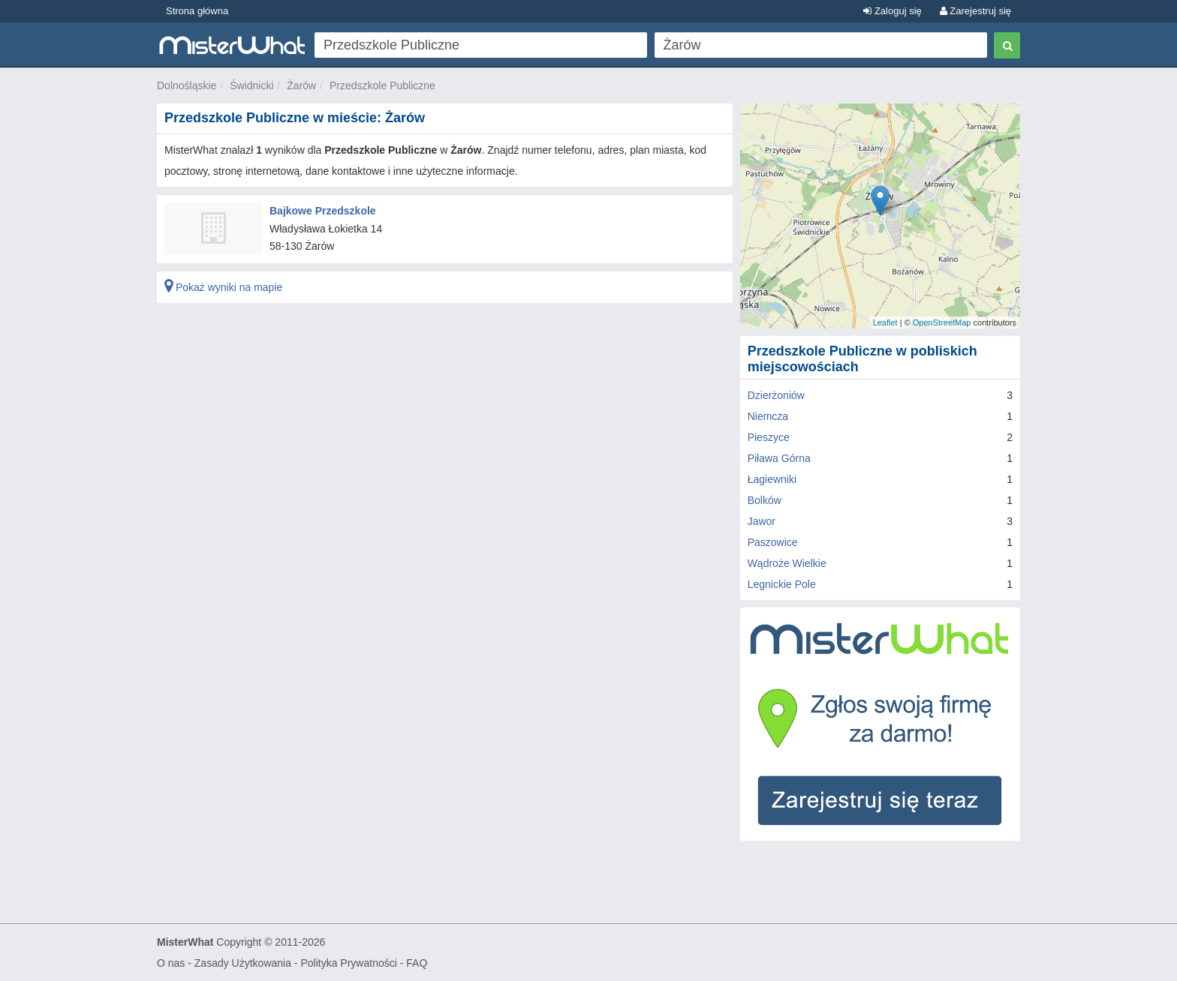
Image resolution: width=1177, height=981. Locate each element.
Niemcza (768, 416)
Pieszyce (769, 437)
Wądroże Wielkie (787, 563)
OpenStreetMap (942, 322)
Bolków (764, 500)
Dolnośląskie (186, 86)
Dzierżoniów (776, 395)
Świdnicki (251, 86)
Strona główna (197, 10)
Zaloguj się (892, 10)
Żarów (301, 86)
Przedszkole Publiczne (382, 86)
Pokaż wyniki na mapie (223, 287)
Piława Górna (779, 458)
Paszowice (773, 542)
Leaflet (885, 322)
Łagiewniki (772, 479)
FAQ (416, 963)
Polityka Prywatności (348, 963)
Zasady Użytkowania (242, 963)
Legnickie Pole (782, 584)
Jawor (761, 521)
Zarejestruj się (975, 10)
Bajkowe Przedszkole (322, 211)
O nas (171, 963)
